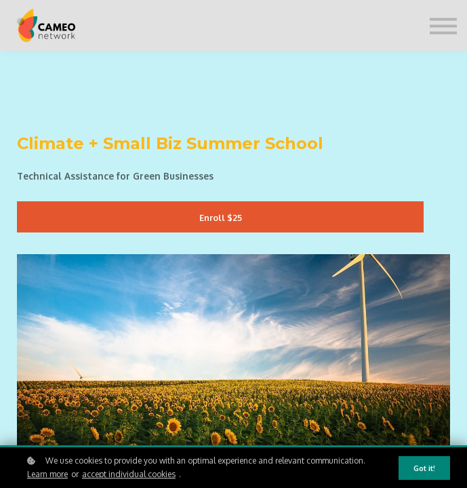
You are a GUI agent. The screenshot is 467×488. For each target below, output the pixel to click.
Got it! (424, 468)
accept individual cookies (129, 474)
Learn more (47, 474)
